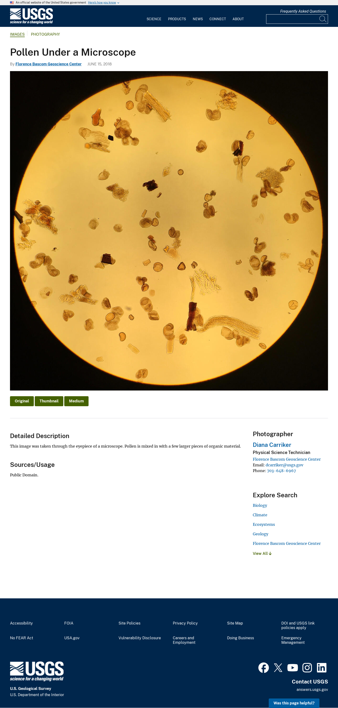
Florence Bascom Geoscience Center (48, 64)
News (198, 19)
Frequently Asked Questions (303, 11)
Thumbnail (49, 401)
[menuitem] (154, 16)
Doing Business (240, 638)
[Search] (323, 19)
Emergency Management (293, 640)
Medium (76, 401)
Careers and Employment (184, 640)
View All (262, 553)
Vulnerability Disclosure (140, 638)
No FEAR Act (21, 638)
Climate (260, 515)
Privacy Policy (185, 623)
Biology (260, 505)
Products (177, 19)
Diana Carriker (272, 444)
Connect (217, 19)
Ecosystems (264, 524)
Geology (260, 534)
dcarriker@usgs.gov (284, 465)
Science (154, 19)
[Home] (31, 23)
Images (17, 34)
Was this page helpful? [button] (294, 703)
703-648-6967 (281, 470)
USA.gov (72, 638)
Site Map (235, 623)
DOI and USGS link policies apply (298, 625)
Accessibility (21, 623)
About (238, 19)
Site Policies (129, 623)
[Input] (297, 19)
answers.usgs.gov (312, 689)
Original (22, 401)
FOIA (68, 623)
